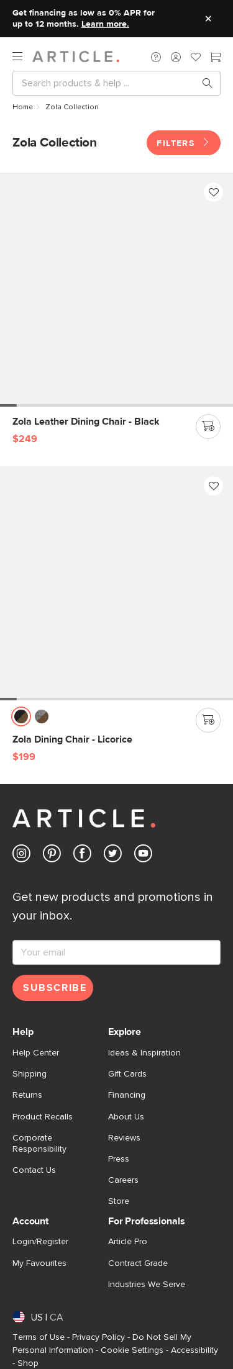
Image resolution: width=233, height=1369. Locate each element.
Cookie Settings (132, 1350)
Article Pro (127, 1241)
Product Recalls (42, 1117)
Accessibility (194, 1350)
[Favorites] (196, 58)
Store (118, 1201)
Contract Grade (138, 1263)
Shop (28, 1363)
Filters (184, 143)
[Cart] (216, 58)
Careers (123, 1180)
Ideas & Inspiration (144, 1053)
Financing (126, 1095)
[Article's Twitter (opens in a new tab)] (113, 856)
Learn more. (105, 24)
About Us (126, 1117)
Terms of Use (38, 1337)
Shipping (29, 1074)
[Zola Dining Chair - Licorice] (116, 583)
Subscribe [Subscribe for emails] (54, 988)
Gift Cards (127, 1074)
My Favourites (39, 1263)
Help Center (35, 1053)
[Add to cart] (208, 426)
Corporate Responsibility (39, 1144)
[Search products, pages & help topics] (202, 83)
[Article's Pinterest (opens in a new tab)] (52, 856)
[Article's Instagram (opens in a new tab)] (21, 856)
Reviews (124, 1138)
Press (118, 1159)
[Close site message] (208, 18)
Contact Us (34, 1170)
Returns (27, 1095)
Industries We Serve (146, 1284)
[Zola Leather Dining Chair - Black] (116, 290)
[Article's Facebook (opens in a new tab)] (82, 856)
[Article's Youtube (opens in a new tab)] (143, 856)
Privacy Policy (98, 1337)
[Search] (107, 83)
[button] (156, 56)
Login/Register (40, 1241)
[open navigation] (22, 56)
